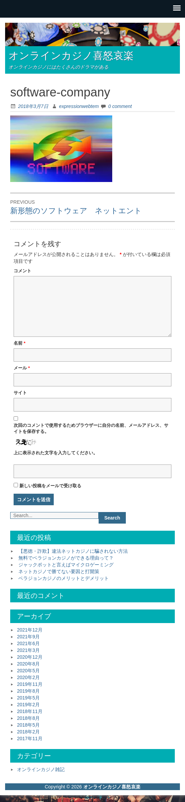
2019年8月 (28, 691)
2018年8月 (28, 718)
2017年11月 (30, 738)
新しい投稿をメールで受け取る (50, 485)
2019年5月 (28, 697)
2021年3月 (28, 650)
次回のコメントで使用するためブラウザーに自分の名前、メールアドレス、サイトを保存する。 (91, 428)
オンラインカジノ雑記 (41, 769)
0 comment (120, 106)
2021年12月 (30, 630)
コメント (22, 270)
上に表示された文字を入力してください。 (56, 452)
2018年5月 (28, 725)
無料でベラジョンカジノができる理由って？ (66, 558)
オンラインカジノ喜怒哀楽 (71, 55)
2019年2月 (28, 704)
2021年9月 (28, 636)
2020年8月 (28, 664)
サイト (20, 392)
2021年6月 (28, 643)
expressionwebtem (79, 106)
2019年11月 (30, 684)
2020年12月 (30, 657)
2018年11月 (30, 711)
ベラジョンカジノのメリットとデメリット (63, 578)
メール (22, 367)
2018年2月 (28, 731)
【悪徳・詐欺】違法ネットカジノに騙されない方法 (73, 551)
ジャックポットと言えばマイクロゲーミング (66, 564)
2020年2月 (28, 677)
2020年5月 (28, 670)
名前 (20, 343)
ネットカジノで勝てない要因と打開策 (58, 571)
